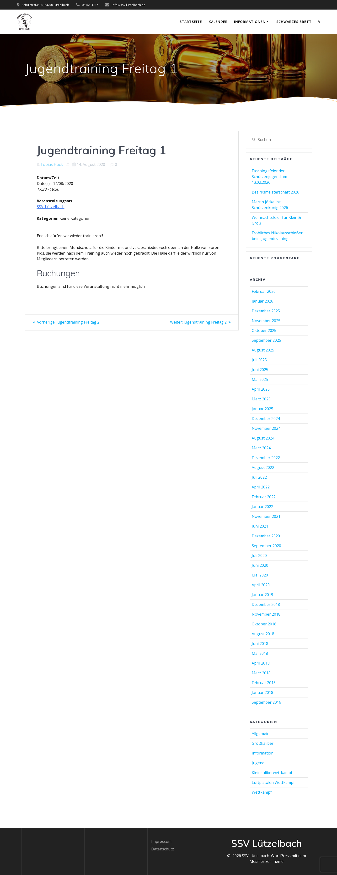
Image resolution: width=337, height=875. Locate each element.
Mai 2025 (260, 379)
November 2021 (266, 516)
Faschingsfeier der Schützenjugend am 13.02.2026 (269, 176)
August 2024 (263, 438)
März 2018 (261, 673)
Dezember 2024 (266, 418)
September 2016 (266, 702)
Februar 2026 (264, 291)
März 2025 (261, 399)
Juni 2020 (260, 565)
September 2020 (266, 545)
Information (262, 753)
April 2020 (261, 584)
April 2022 (261, 487)
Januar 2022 (262, 506)
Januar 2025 (262, 408)
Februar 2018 (264, 682)
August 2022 (263, 467)
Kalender (218, 21)
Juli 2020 (259, 555)
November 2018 (266, 614)
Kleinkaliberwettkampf (272, 772)
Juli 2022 (259, 477)
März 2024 (261, 448)
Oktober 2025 (264, 330)
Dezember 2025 (266, 311)
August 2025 (263, 350)
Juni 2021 (260, 526)
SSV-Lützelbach (50, 206)
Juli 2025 (259, 359)
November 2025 (266, 320)
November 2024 (266, 428)
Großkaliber (262, 743)
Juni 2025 (260, 369)
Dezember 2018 (266, 604)
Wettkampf (262, 792)
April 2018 (261, 663)
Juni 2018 (260, 643)
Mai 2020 (260, 575)
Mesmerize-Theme (267, 861)
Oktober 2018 (264, 624)
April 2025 (261, 389)
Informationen (250, 21)
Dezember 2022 (266, 457)
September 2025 (266, 340)
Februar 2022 (264, 496)
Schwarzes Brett (294, 21)
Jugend (258, 762)
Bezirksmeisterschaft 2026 (275, 192)
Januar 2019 (262, 594)
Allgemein (260, 733)
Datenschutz (162, 849)
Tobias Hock (51, 164)
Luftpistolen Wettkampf (273, 782)
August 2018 (263, 633)
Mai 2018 (260, 653)
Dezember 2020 (266, 536)
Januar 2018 (262, 692)
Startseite (191, 21)
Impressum (161, 841)
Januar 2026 (262, 301)
